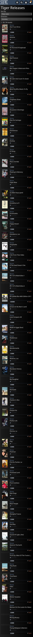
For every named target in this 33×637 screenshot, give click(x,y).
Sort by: (3, 11)
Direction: (4, 16)
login (30, 32)
